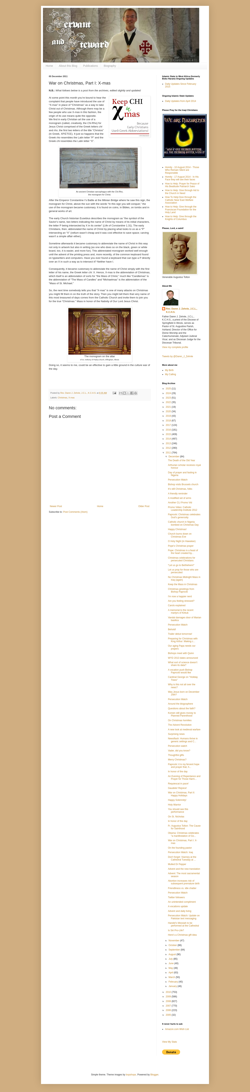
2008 (169, 1001)
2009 (169, 996)
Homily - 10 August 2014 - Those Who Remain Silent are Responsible (182, 170)
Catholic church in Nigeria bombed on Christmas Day (183, 523)
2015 (169, 434)
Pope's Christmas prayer (181, 546)
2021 (169, 407)
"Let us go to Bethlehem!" (181, 565)
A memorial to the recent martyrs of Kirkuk (180, 611)
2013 (169, 443)
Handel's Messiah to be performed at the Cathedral (183, 924)
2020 (169, 411)
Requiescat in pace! (178, 783)
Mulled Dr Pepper (177, 864)
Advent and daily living (179, 911)
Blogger (154, 1074)
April (171, 972)
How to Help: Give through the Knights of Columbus (180, 218)
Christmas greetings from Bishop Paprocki (181, 590)
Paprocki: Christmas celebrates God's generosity (184, 516)
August (173, 954)
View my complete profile (175, 347)
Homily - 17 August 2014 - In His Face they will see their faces (182, 178)
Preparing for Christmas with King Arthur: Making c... (182, 640)
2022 (169, 402)
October (173, 945)
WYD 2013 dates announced (183, 658)
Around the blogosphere (180, 703)
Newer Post (56, 506)
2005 (169, 1015)
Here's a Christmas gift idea (182, 935)
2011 (169, 452)
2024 (169, 393)
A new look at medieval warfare (184, 729)
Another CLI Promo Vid (180, 502)
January (173, 986)
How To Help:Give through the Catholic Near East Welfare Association (180, 200)
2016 (169, 429)
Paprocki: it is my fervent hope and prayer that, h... (183, 765)
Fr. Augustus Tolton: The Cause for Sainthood (184, 827)
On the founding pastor (180, 847)
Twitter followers (176, 897)
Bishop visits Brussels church (183, 484)
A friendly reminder (178, 493)
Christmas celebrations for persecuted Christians (181, 559)
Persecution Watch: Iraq (180, 852)
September (175, 949)
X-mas (71, 397)
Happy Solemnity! (177, 800)
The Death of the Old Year (181, 460)
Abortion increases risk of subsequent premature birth (184, 882)
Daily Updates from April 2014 (180, 101)
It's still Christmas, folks (180, 489)
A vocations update (178, 906)
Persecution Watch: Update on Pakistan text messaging (184, 917)
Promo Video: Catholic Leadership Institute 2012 (182, 508)
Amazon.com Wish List (177, 1029)
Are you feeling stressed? (181, 601)
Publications (90, 65)
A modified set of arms (179, 498)
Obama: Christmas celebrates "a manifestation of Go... (183, 834)
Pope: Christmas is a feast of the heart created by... (183, 551)
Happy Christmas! (177, 529)
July (171, 959)
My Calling (170, 374)
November (174, 940)
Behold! (172, 629)
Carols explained (176, 605)
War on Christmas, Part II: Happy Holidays (181, 794)
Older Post (143, 506)
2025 (169, 388)
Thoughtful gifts (176, 755)
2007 (169, 1005)
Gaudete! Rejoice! (177, 788)
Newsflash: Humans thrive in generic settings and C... (183, 740)
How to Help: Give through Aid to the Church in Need (182, 191)
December (174, 456)
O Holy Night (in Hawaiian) (182, 541)
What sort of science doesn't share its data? (182, 664)
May (171, 968)
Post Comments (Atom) (75, 512)
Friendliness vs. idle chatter (182, 888)
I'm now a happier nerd (180, 596)
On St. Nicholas (176, 816)
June (171, 963)
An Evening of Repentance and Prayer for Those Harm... (184, 777)
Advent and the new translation (184, 869)
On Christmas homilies (180, 720)
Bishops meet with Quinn (181, 653)
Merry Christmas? (177, 759)
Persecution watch (177, 746)
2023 (169, 397)
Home (49, 65)
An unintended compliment (182, 902)
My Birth (169, 370)
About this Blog (68, 65)
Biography (110, 65)
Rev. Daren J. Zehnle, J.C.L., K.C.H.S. (181, 310)
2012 (169, 448)
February (174, 981)
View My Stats (169, 1041)
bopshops (131, 1074)
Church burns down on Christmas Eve (180, 535)
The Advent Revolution (180, 725)
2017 (169, 425)
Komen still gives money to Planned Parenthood (182, 714)
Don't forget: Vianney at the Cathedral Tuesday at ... (182, 858)
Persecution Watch (178, 479)
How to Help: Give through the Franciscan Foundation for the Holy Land (180, 209)
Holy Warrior (174, 804)
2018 (169, 420)
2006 (169, 1010)
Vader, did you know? (179, 750)
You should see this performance (178, 810)
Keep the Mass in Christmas (182, 584)
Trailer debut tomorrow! (180, 634)
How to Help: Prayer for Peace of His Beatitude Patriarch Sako (182, 185)
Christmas (62, 397)
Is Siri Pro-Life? (176, 930)
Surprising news (176, 734)
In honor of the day (178, 771)
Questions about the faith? (181, 708)
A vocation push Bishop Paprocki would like (180, 671)
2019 (169, 416)
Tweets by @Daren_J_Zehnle (177, 356)
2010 (169, 992)
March (172, 977)
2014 (169, 438)
